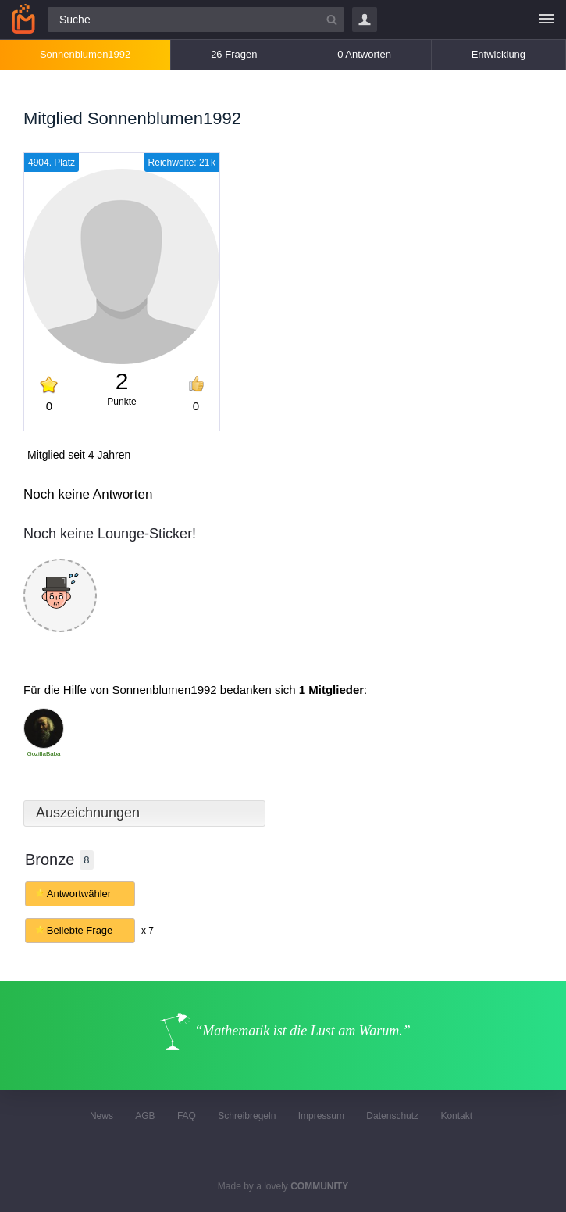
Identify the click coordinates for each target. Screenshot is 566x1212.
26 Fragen (234, 54)
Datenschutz (392, 1115)
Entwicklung (498, 54)
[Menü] (546, 19)
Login (364, 19)
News (101, 1115)
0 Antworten (364, 54)
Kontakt (456, 1115)
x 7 (147, 930)
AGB (145, 1115)
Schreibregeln (247, 1115)
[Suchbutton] (331, 19)
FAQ (186, 1115)
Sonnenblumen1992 (85, 54)
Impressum (321, 1115)
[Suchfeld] (196, 19)
